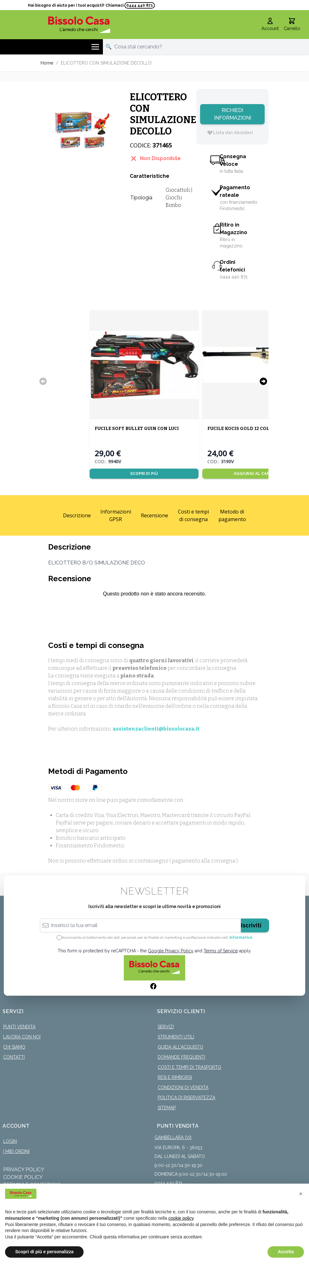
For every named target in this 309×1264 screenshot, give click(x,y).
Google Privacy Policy (170, 950)
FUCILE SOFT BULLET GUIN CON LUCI (136, 428)
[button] (301, 1194)
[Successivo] (263, 381)
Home (47, 62)
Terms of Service (221, 950)
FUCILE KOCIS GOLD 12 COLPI (240, 428)
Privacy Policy (23, 1170)
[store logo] (79, 24)
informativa (240, 937)
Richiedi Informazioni (232, 114)
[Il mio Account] (270, 24)
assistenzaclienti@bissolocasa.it (156, 729)
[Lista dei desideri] (230, 132)
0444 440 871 (139, 5)
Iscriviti (251, 925)
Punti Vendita (19, 1026)
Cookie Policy (23, 1177)
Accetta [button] (286, 1251)
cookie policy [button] (180, 1218)
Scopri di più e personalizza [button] (44, 1251)
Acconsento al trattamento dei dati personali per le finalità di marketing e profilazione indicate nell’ (157, 937)
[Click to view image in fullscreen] (82, 130)
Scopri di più (144, 473)
